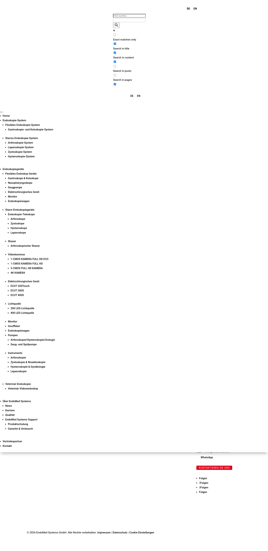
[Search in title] (115, 44)
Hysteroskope (19, 228)
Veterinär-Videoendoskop (23, 388)
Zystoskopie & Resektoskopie (28, 362)
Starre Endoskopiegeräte (19, 209)
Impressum (104, 532)
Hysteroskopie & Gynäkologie (28, 366)
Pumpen (13, 335)
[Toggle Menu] (1, 112)
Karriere (10, 410)
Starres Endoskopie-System (21, 138)
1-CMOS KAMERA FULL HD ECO (29, 259)
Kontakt (7, 446)
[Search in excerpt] (115, 62)
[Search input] (129, 16)
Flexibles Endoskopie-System (22, 125)
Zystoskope (17, 223)
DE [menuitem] (188, 8)
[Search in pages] (115, 75)
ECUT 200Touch (20, 286)
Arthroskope (18, 219)
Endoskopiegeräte (13, 169)
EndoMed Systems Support (21, 419)
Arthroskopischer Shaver (25, 245)
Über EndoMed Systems (17, 401)
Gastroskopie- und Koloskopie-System (30, 129)
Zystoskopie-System (20, 151)
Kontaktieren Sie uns (214, 467)
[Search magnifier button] (116, 25)
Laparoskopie (19, 371)
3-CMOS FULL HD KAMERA (27, 268)
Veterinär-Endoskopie (18, 384)
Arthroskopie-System (20, 142)
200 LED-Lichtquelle (22, 308)
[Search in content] (115, 53)
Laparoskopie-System (21, 147)
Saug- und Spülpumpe (24, 344)
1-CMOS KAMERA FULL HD (27, 263)
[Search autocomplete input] (129, 20)
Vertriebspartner (12, 441)
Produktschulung (18, 424)
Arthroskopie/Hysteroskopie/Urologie (33, 339)
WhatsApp (207, 457)
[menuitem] (188, 8)
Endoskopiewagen (18, 201)
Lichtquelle (14, 303)
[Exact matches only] (115, 35)
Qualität (10, 415)
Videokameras (16, 254)
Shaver (12, 241)
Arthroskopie (18, 357)
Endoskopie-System (14, 120)
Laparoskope (18, 232)
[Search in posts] (115, 66)
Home (6, 115)
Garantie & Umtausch (20, 428)
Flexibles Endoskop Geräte (21, 173)
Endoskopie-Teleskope (21, 214)
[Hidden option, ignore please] (115, 84)
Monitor (12, 196)
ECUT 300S (17, 290)
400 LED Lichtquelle (22, 312)
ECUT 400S (17, 295)
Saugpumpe (15, 187)
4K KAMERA (18, 272)
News (8, 405)
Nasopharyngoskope (20, 182)
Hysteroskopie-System (21, 156)
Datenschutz (120, 532)
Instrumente (15, 353)
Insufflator (14, 326)
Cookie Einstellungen (141, 532)
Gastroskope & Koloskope (23, 178)
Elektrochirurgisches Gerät (23, 192)
